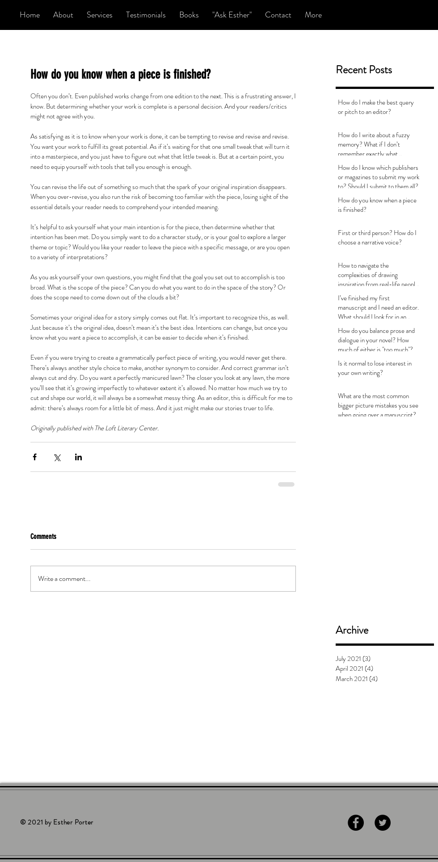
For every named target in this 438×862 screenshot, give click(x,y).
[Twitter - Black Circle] (383, 823)
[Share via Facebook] (34, 457)
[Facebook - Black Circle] (356, 823)
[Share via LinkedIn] (78, 457)
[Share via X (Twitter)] (56, 457)
